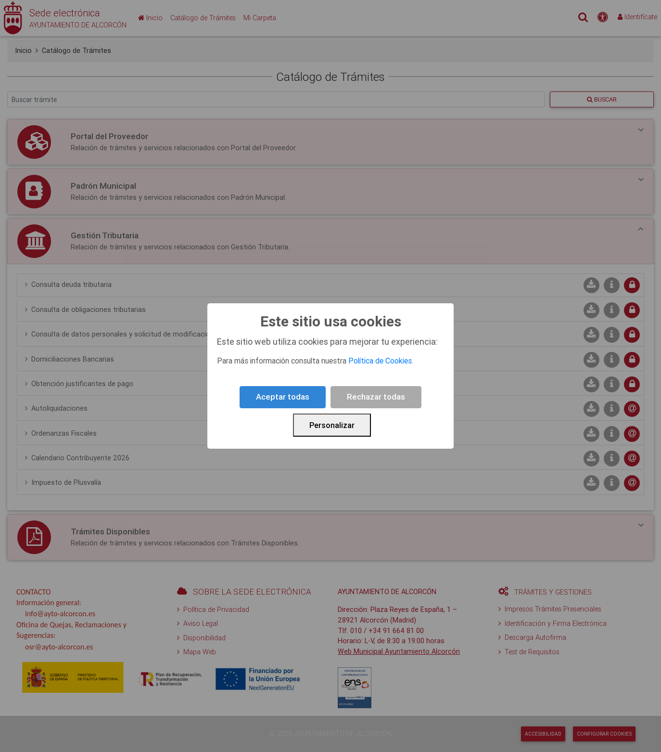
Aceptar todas (282, 396)
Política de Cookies (380, 360)
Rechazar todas (376, 396)
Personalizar (332, 425)
